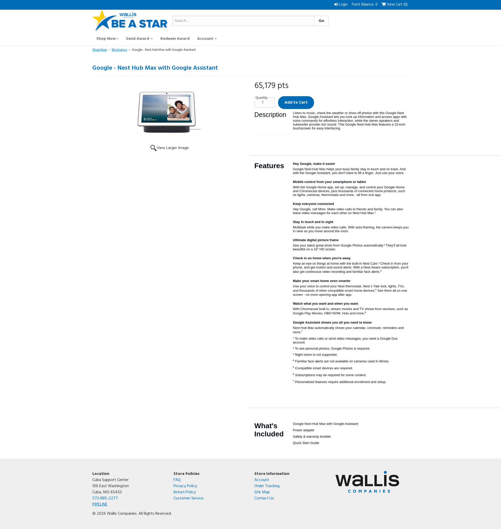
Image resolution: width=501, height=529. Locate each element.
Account (261, 480)
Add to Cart (296, 102)
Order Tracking (267, 486)
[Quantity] (264, 102)
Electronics (119, 50)
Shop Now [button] (107, 38)
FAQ (177, 480)
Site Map (262, 492)
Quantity (261, 97)
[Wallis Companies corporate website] (372, 482)
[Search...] (243, 21)
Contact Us (264, 498)
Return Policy (184, 492)
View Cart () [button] (395, 5)
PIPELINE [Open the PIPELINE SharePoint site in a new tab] (99, 504)
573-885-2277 (105, 498)
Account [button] (207, 38)
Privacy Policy (185, 486)
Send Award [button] (139, 38)
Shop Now (99, 50)
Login (341, 5)
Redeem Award (175, 38)
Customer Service (188, 498)
